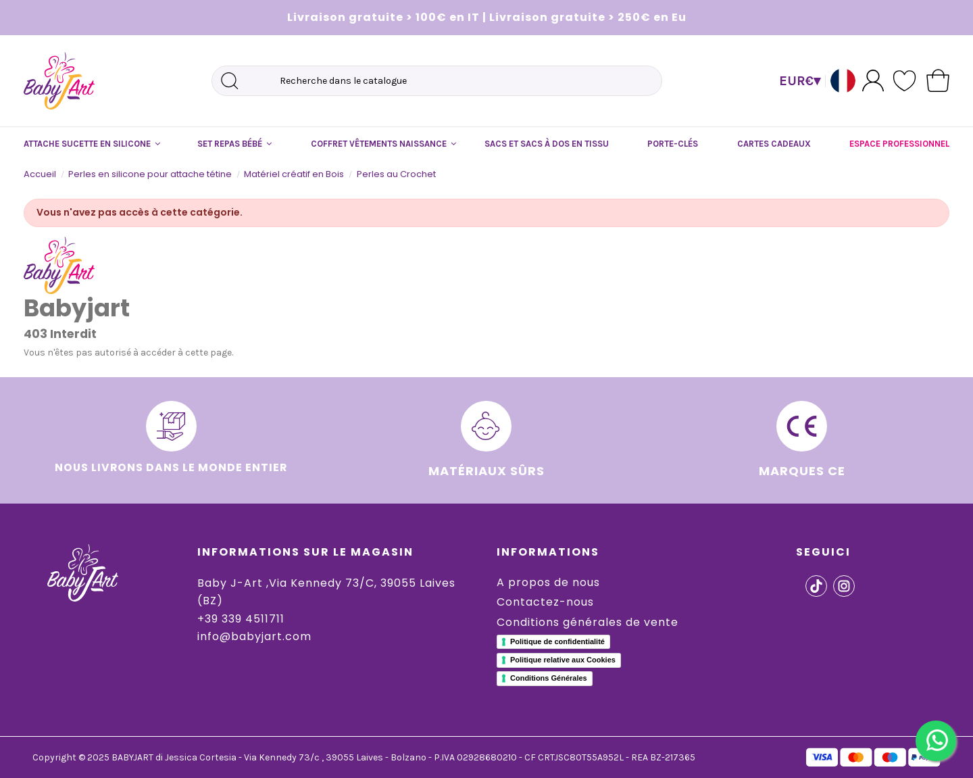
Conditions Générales (548, 678)
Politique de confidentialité (557, 641)
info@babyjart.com (254, 636)
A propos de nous (548, 582)
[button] (91, 144)
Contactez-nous (545, 602)
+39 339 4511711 (240, 619)
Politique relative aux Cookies (563, 660)
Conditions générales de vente (587, 622)
